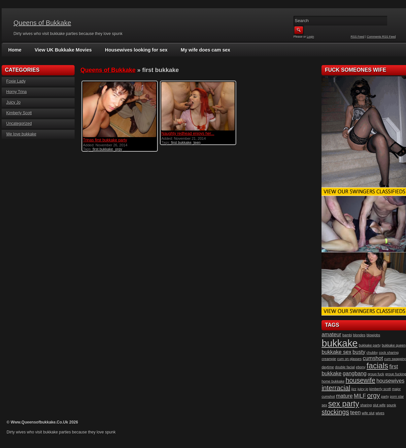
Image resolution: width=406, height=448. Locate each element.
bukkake (339, 343)
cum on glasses (349, 359)
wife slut (368, 413)
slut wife (379, 405)
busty (359, 352)
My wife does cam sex (201, 50)
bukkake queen (394, 345)
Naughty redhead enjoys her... (187, 133)
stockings (335, 412)
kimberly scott (380, 389)
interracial (335, 388)
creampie (328, 359)
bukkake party (370, 345)
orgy (118, 149)
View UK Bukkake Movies (62, 50)
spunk (391, 405)
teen (196, 142)
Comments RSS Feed (381, 36)
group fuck (376, 374)
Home (14, 50)
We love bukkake (21, 134)
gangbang (354, 373)
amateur (331, 334)
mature (344, 396)
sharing (366, 405)
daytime (327, 367)
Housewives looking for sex (133, 50)
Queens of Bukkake (42, 22)
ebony (360, 367)
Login (310, 36)
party (385, 396)
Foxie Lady (16, 81)
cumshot (373, 358)
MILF (360, 396)
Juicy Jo (13, 102)
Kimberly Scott (19, 113)
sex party (343, 403)
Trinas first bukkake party (105, 140)
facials (378, 365)
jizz (353, 389)
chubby (372, 353)
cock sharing (389, 353)
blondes (359, 335)
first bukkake (103, 149)
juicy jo (362, 389)
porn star (397, 396)
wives (380, 413)
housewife (360, 380)
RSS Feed (358, 36)
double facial (345, 367)
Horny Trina (16, 92)
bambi (347, 335)
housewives (390, 381)
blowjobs (373, 335)
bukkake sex (336, 352)
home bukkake (332, 381)
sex (324, 405)
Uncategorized (19, 123)
